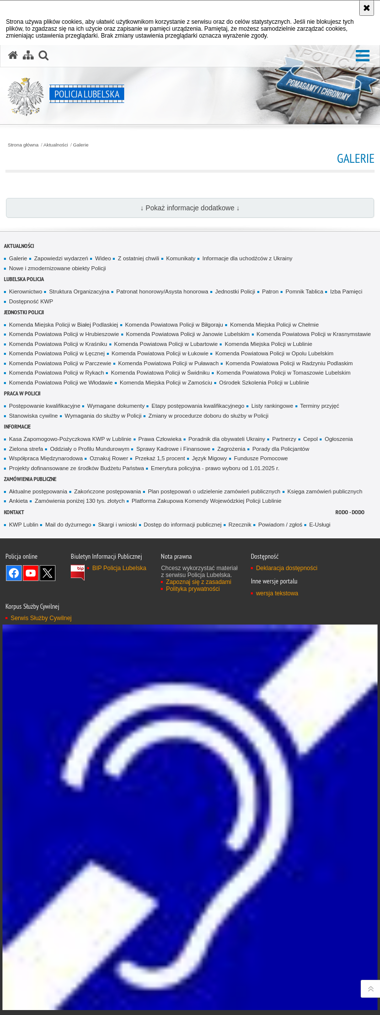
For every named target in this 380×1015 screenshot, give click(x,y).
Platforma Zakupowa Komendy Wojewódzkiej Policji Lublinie (207, 501)
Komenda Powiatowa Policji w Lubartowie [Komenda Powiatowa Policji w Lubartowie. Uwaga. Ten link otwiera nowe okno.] (166, 344)
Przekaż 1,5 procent (160, 458)
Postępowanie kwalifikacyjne (44, 406)
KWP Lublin (23, 525)
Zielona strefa (26, 449)
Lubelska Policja (24, 279)
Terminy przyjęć (319, 406)
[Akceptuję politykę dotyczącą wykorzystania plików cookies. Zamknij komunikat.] (366, 8)
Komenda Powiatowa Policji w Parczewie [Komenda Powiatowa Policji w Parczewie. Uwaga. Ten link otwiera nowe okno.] (60, 363)
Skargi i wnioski (117, 525)
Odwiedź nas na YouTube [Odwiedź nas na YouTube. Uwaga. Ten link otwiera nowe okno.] (31, 573)
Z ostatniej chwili (138, 258)
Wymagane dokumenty (115, 406)
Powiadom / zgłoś (280, 525)
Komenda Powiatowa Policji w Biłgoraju (174, 325)
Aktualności (56, 145)
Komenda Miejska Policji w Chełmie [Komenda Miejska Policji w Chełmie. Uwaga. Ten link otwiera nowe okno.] (274, 325)
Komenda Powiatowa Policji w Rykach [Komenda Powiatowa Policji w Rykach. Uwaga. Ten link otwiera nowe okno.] (56, 373)
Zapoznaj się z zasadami (198, 582)
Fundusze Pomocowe (261, 458)
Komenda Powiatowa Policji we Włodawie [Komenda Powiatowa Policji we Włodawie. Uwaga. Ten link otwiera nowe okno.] (61, 383)
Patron (270, 291)
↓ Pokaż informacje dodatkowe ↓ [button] (189, 208)
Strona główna (23, 145)
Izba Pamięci (346, 291)
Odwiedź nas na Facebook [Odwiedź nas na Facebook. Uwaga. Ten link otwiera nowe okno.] (14, 573)
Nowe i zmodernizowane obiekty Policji (57, 268)
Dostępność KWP (31, 301)
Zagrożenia (231, 449)
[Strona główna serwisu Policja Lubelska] (13, 55)
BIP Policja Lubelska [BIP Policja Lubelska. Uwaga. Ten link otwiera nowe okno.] (119, 568)
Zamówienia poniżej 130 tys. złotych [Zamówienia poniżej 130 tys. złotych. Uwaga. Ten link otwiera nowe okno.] (80, 501)
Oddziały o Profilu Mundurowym (89, 449)
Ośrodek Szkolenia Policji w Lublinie (264, 383)
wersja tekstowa (277, 593)
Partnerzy (284, 439)
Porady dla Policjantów (280, 449)
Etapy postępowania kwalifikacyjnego (197, 406)
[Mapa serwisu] (28, 55)
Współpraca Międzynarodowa (46, 458)
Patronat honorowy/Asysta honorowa (162, 291)
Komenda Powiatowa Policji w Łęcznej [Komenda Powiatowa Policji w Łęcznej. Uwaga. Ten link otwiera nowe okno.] (56, 353)
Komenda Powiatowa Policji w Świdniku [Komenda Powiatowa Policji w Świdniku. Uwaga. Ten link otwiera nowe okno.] (160, 373)
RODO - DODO (350, 512)
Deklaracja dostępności (286, 568)
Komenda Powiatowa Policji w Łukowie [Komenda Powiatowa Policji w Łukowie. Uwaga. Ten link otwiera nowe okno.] (160, 353)
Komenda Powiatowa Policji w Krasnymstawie (314, 334)
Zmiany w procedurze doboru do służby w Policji (208, 416)
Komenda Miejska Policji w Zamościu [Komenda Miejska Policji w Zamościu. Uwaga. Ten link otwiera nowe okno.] (166, 383)
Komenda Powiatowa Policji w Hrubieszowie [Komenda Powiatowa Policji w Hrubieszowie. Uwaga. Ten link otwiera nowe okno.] (64, 334)
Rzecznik (240, 525)
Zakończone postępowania (107, 491)
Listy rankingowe (272, 406)
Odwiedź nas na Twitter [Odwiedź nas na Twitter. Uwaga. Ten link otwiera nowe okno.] (47, 573)
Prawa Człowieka (160, 439)
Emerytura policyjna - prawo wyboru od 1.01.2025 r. (215, 468)
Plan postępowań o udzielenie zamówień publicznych (214, 491)
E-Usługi (320, 525)
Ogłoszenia (339, 439)
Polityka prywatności (193, 588)
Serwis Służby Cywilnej (40, 618)
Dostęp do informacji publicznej (183, 525)
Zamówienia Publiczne (30, 479)
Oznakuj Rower (109, 458)
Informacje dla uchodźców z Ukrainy (247, 258)
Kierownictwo (25, 291)
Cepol (310, 439)
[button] (363, 56)
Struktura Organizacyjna (79, 291)
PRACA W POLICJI (22, 393)
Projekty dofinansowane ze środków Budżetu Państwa (76, 468)
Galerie (81, 145)
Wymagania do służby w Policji (103, 416)
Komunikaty (180, 258)
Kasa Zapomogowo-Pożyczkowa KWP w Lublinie (70, 439)
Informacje (17, 426)
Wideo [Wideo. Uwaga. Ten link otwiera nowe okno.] (103, 258)
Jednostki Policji (235, 291)
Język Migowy (209, 458)
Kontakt (14, 512)
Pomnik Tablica (304, 291)
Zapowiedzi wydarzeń (61, 258)
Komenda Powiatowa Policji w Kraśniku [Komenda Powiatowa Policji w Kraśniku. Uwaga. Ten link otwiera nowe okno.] (58, 344)
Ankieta (18, 501)
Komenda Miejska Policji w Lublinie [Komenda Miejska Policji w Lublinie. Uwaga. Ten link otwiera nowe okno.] (268, 344)
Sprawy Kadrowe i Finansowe (173, 449)
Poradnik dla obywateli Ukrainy (227, 439)
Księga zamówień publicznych (325, 491)
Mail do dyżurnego (68, 525)
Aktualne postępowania (38, 491)
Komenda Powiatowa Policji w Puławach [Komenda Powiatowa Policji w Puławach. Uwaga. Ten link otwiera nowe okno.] (168, 363)
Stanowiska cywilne (33, 416)
